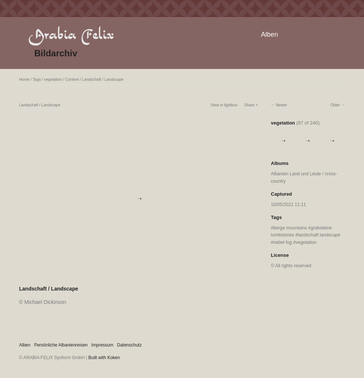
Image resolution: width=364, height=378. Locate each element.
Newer (281, 105)
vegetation (53, 79)
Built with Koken (104, 357)
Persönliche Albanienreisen (61, 345)
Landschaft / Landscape (103, 79)
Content (72, 79)
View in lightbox (224, 105)
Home (24, 79)
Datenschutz (129, 345)
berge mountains (290, 228)
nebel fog (282, 242)
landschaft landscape (319, 235)
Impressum (102, 345)
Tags (37, 79)
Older (335, 105)
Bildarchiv (55, 53)
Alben (269, 34)
